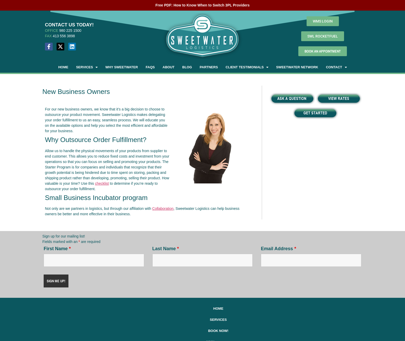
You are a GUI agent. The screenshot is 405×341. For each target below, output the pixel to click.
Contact (336, 67)
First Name (57, 248)
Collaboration (163, 208)
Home (63, 67)
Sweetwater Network (297, 67)
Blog (187, 67)
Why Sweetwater (121, 67)
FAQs (150, 67)
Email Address (278, 248)
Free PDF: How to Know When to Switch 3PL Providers (202, 5)
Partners (209, 67)
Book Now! (160, 308)
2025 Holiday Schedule (276, 308)
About (168, 67)
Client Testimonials (247, 67)
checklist (102, 183)
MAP (49, 323)
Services (87, 67)
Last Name (165, 248)
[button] (87, 67)
